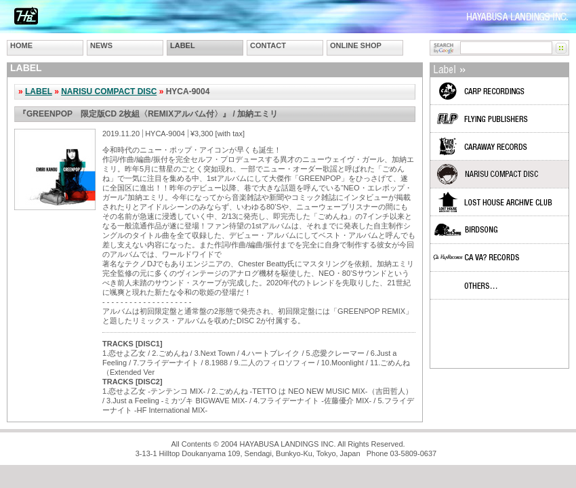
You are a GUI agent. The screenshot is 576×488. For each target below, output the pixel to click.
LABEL (182, 45)
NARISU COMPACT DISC (109, 91)
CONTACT (268, 45)
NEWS (101, 45)
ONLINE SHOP (356, 45)
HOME (21, 45)
